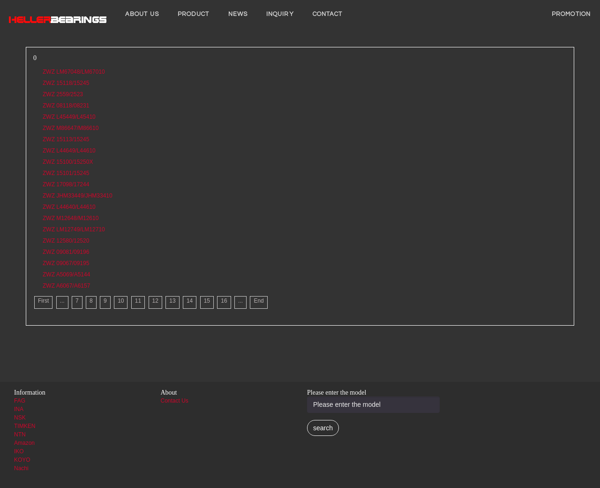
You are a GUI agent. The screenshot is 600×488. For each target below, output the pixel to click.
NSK (20, 417)
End (258, 300)
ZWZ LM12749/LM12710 (74, 229)
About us (142, 14)
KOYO (22, 460)
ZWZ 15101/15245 (66, 173)
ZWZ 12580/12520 (66, 240)
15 (207, 300)
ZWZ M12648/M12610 (70, 218)
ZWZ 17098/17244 (66, 184)
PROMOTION (571, 14)
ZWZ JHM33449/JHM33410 (77, 195)
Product (194, 14)
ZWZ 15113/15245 (66, 139)
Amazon (24, 443)
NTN (20, 434)
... (62, 300)
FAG (19, 400)
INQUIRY (280, 14)
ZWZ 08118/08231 (66, 105)
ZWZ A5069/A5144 (66, 274)
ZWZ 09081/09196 (66, 252)
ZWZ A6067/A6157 (66, 285)
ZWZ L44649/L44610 (69, 150)
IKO (19, 451)
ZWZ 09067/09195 (66, 263)
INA (18, 409)
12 (155, 300)
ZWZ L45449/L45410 (69, 117)
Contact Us (174, 400)
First (43, 300)
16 (224, 300)
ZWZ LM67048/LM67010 (74, 72)
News (238, 14)
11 (138, 300)
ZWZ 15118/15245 (66, 83)
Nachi (21, 468)
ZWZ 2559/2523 (63, 94)
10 (121, 300)
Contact (328, 14)
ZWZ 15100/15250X (68, 162)
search (323, 428)
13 (172, 300)
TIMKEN (24, 426)
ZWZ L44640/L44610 (69, 207)
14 (190, 300)
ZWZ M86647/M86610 (70, 128)
